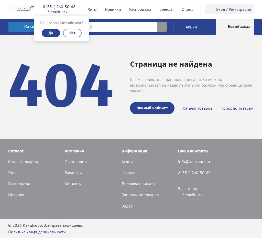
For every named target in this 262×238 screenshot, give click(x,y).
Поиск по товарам (237, 108)
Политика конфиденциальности (37, 231)
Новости (129, 172)
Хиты (12, 172)
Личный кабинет (152, 108)
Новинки (16, 194)
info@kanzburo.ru (194, 161)
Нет (72, 33)
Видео (127, 206)
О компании (76, 161)
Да (51, 33)
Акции (127, 161)
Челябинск (190, 195)
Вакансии (73, 172)
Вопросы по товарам (140, 194)
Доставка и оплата (138, 183)
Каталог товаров (197, 108)
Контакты (73, 183)
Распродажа (19, 183)
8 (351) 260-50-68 (59, 6)
